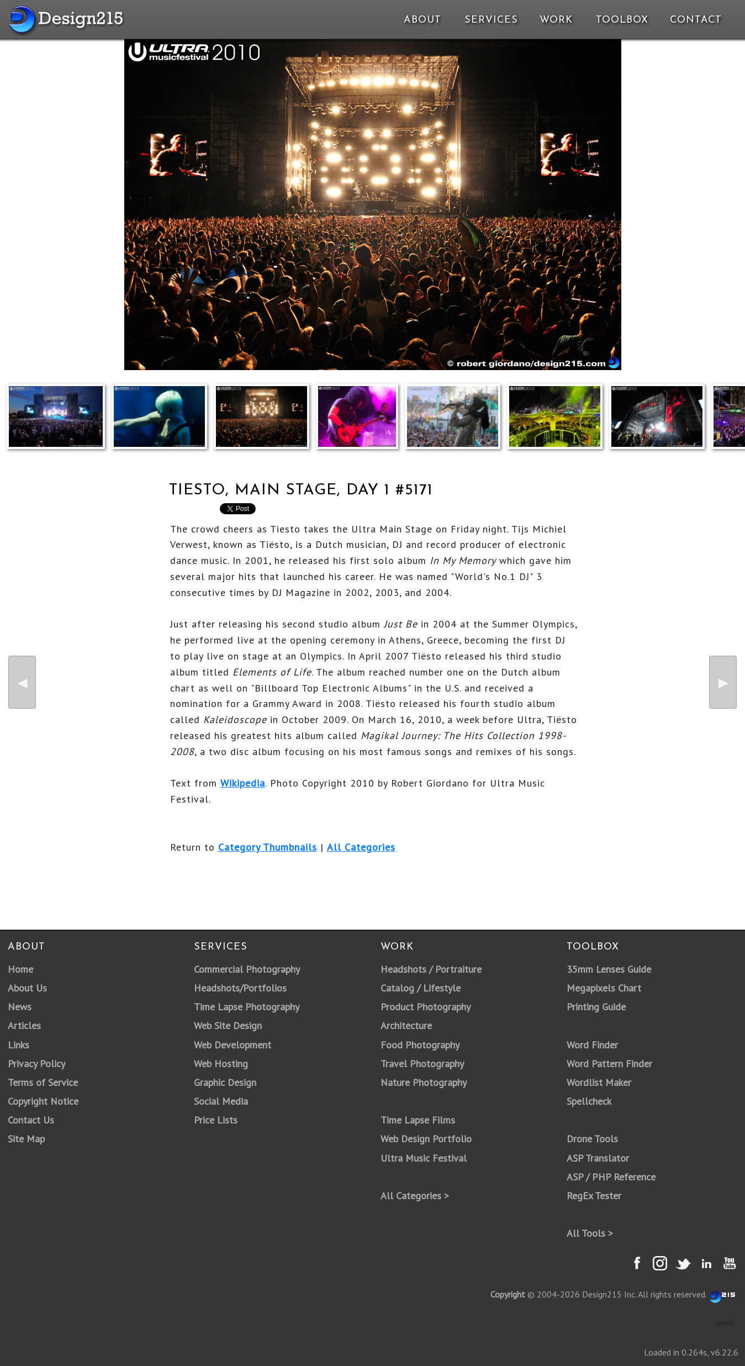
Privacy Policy (36, 1063)
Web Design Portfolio (426, 1138)
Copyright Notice (43, 1101)
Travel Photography (422, 1063)
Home (20, 969)
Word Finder (592, 1044)
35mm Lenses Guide (609, 969)
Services (491, 20)
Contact (695, 20)
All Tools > (590, 1233)
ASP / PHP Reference (611, 1176)
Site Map (26, 1138)
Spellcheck (589, 1101)
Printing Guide (596, 1006)
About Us (27, 988)
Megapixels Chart (604, 988)
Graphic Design (225, 1082)
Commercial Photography (247, 969)
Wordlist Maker (599, 1082)
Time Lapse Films (418, 1120)
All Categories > (415, 1195)
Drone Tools (592, 1138)
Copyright (507, 1294)
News (19, 1006)
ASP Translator (598, 1158)
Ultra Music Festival (424, 1158)
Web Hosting (221, 1063)
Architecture (406, 1025)
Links (18, 1044)
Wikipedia (242, 783)
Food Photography (420, 1044)
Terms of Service (43, 1082)
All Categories (361, 847)
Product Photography (426, 1006)
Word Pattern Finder (609, 1063)
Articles (24, 1025)
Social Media (221, 1101)
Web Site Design (228, 1025)
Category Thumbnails (267, 847)
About (422, 20)
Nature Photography (424, 1082)
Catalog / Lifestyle (421, 988)
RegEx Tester (594, 1195)
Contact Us (31, 1120)
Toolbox (622, 20)
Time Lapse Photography (246, 1006)
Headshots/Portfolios (240, 988)
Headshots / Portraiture (431, 969)
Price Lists (215, 1120)
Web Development (232, 1044)
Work (556, 20)
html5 (725, 1323)
